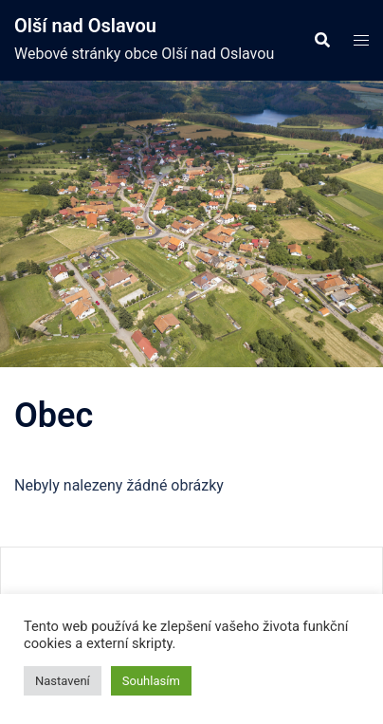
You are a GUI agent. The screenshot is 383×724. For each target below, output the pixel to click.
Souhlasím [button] (151, 681)
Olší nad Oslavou (85, 25)
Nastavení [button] (62, 681)
